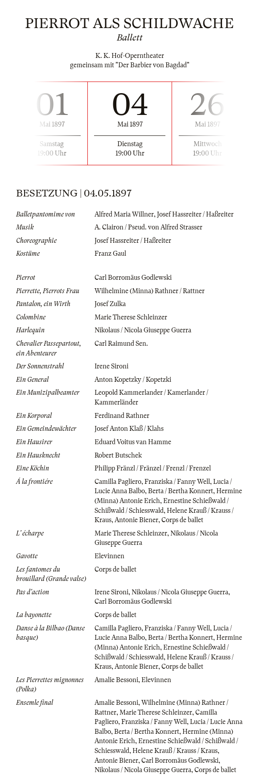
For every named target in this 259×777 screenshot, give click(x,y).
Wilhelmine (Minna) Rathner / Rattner (150, 290)
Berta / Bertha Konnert (180, 491)
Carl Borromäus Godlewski (133, 277)
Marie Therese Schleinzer (131, 317)
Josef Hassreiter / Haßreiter (195, 214)
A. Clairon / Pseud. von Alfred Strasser (148, 227)
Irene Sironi (111, 366)
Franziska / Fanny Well (177, 481)
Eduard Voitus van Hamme (133, 442)
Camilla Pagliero (118, 481)
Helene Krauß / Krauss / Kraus (175, 750)
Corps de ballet (182, 519)
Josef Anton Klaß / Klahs (129, 428)
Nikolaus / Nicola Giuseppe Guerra (143, 330)
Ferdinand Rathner (122, 415)
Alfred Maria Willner (124, 214)
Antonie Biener (136, 519)
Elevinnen (109, 556)
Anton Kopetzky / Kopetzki (133, 379)
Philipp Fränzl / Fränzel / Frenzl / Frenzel (153, 468)
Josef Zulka (110, 303)
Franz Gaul (110, 253)
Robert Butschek (118, 455)
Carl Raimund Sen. (121, 343)
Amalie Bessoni (116, 679)
